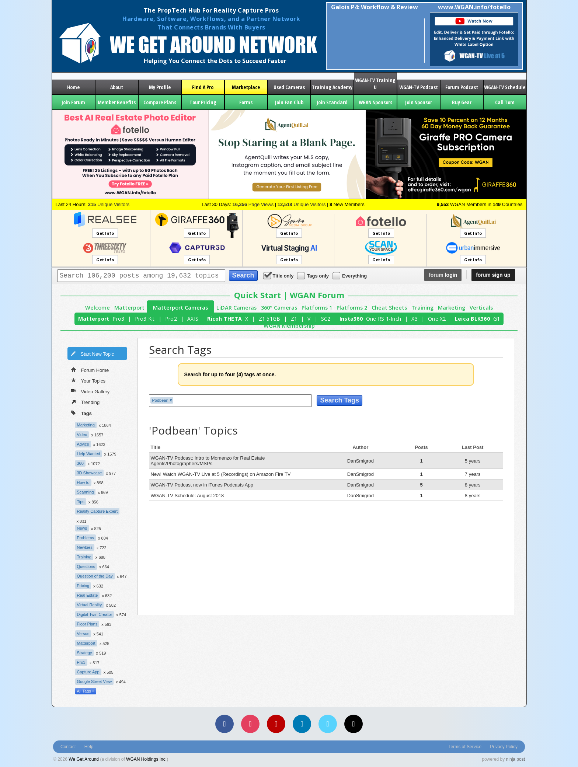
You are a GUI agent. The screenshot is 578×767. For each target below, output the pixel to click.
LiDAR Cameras (236, 307)
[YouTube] (276, 724)
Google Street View (94, 681)
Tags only (313, 275)
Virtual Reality (89, 605)
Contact (68, 746)
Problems (85, 538)
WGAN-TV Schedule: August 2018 (187, 495)
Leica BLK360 (472, 318)
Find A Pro (202, 87)
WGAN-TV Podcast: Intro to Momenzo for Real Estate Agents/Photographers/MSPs (208, 460)
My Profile (160, 87)
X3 (414, 318)
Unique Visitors (109, 204)
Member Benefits (117, 102)
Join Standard (332, 102)
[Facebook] (224, 724)
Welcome (97, 307)
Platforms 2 (352, 307)
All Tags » (86, 691)
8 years (473, 485)
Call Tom (505, 102)
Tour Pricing (202, 102)
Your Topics (88, 380)
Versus (83, 633)
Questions (86, 566)
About (116, 87)
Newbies (85, 547)
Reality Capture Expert (97, 511)
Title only (279, 275)
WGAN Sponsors (375, 102)
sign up (493, 275)
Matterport (129, 307)
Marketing (451, 307)
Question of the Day (95, 576)
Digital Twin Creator (94, 614)
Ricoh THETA (224, 318)
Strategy (84, 653)
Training (422, 307)
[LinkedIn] (302, 724)
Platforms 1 (317, 307)
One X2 (437, 318)
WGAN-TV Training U (375, 84)
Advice (83, 444)
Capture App (88, 672)
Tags (81, 412)
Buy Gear (461, 102)
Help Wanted (88, 454)
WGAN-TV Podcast (418, 87)
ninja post (515, 759)
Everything (350, 275)
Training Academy (332, 87)
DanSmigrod (360, 461)
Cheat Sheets (389, 307)
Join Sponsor (418, 102)
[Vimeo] (327, 724)
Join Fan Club (289, 102)
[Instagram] (250, 724)
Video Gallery (90, 391)
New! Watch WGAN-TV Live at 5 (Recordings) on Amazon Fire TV (221, 474)
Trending (85, 401)
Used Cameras (289, 87)
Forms (246, 102)
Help (89, 746)
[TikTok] (353, 724)
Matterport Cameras (180, 307)
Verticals (481, 307)
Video (82, 434)
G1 (496, 318)
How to (83, 482)
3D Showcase (89, 473)
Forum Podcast (461, 87)
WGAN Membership (289, 325)
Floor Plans (87, 624)
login (443, 275)
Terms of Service (465, 746)
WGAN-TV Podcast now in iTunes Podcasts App (202, 485)
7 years (473, 474)
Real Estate (87, 595)
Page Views (253, 204)
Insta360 (351, 318)
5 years (473, 461)
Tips (80, 501)
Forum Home (90, 369)
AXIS (192, 318)
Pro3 (118, 318)
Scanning (85, 492)
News (82, 528)
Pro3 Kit (145, 318)
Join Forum (73, 102)
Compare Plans (159, 102)
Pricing (83, 585)
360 (80, 463)
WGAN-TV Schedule (504, 87)
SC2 (326, 318)
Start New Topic (92, 353)
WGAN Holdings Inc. (146, 759)
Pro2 (171, 318)
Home (73, 87)
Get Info (105, 233)
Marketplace (246, 87)
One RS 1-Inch (383, 318)
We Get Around (84, 759)
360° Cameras (279, 307)
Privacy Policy (504, 746)
